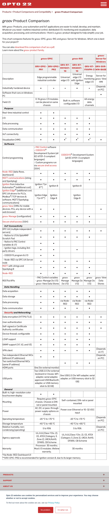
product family (34, 50)
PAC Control (41, 147)
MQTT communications (13, 178)
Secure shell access (12, 221)
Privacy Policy (53, 503)
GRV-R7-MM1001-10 (65, 68)
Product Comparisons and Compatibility (32, 12)
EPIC (47, 58)
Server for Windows (101, 58)
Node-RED (7, 172)
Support (7, 480)
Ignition (6, 184)
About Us (8, 486)
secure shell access (47, 165)
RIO (77, 58)
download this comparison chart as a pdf (34, 47)
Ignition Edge (8, 190)
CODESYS (40, 150)
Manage (9, 216)
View (7, 206)
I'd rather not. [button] (63, 510)
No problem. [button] (46, 510)
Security (8, 312)
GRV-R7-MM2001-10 (77, 68)
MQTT (5, 266)
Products (6, 12)
